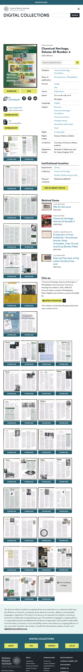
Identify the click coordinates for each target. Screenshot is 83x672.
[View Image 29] (29, 439)
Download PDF (11, 115)
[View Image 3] (29, 146)
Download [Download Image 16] (11, 364)
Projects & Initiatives (32, 666)
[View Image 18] (46, 351)
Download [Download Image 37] (29, 511)
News (28, 670)
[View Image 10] (11, 263)
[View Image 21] (29, 380)
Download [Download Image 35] (63, 482)
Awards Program (31, 668)
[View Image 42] (46, 527)
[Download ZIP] (5, 122)
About (11, 646)
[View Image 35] (64, 468)
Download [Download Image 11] (29, 276)
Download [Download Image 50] (46, 599)
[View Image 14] (11, 322)
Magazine (47, 668)
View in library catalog (54, 188)
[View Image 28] (11, 439)
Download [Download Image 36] (11, 511)
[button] (64, 300)
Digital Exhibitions (49, 666)
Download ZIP (11, 128)
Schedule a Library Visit (69, 661)
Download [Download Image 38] (46, 511)
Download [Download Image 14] (11, 335)
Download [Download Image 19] (63, 364)
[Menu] (79, 9)
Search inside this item (52, 62)
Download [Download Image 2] (11, 159)
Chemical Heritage (62, 171)
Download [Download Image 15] (29, 335)
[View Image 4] (11, 175)
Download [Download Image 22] (46, 393)
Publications (47, 45)
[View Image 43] (64, 527)
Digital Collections (26, 15)
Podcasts (46, 670)
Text (55, 87)
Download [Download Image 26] (46, 423)
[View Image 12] (11, 292)
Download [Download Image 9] (29, 247)
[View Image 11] (29, 263)
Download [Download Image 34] (46, 482)
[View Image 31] (64, 439)
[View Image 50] (46, 586)
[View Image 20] (11, 380)
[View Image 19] (64, 351)
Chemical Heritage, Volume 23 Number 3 (64, 220)
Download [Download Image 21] (29, 393)
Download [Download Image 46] (46, 570)
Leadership (29, 661)
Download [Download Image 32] (11, 482)
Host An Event (65, 664)
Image (57, 83)
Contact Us (64, 668)
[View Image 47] (64, 557)
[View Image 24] (11, 410)
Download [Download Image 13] (29, 306)
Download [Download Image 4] (11, 188)
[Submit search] (77, 62)
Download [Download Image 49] (29, 599)
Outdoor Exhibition (49, 663)
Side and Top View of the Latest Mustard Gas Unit (66, 261)
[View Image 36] (11, 498)
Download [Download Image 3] (29, 159)
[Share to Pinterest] (30, 98)
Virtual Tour (47, 661)
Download (11, 91)
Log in (72, 646)
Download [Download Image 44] (11, 570)
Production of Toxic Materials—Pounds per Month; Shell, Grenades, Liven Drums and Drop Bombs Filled (65, 240)
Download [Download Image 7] (29, 218)
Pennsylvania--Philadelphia (65, 77)
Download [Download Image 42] (46, 540)
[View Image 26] (46, 410)
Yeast (56, 128)
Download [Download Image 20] (11, 393)
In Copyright (59, 132)
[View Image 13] (29, 292)
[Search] (61, 15)
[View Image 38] (46, 498)
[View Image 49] (29, 586)
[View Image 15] (29, 322)
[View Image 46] (46, 557)
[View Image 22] (46, 380)
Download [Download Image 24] (11, 423)
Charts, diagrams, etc (62, 232)
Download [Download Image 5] (29, 188)
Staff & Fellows (30, 663)
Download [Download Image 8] (11, 247)
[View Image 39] (64, 498)
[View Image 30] (46, 439)
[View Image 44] (11, 557)
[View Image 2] (11, 146)
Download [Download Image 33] (29, 482)
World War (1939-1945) (63, 124)
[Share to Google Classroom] (35, 98)
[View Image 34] (46, 468)
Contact (51, 646)
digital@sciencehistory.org (15, 628)
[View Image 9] (29, 234)
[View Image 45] (29, 557)
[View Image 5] (29, 175)
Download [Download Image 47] (63, 570)
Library (57, 167)
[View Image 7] (29, 205)
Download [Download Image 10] (11, 276)
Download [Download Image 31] (63, 452)
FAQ (31, 646)
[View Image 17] (29, 351)
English (57, 103)
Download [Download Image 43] (63, 540)
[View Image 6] (11, 205)
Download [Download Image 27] (63, 423)
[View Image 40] (11, 527)
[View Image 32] (11, 468)
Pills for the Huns (62, 206)
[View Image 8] (11, 234)
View (29, 91)
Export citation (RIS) (52, 301)
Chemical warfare (61, 117)
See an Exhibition (66, 657)
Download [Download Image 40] (11, 540)
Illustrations (59, 204)
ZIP (10, 121)
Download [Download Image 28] (11, 452)
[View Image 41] (29, 527)
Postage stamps (60, 120)
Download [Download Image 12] (11, 306)
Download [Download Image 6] (11, 218)
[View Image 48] (11, 586)
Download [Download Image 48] (11, 599)
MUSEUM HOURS (49, 657)
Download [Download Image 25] (29, 423)
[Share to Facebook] (24, 98)
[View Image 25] (29, 410)
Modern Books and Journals (65, 175)
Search (75, 15)
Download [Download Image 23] (63, 393)
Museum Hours (41, 2)
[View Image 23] (64, 380)
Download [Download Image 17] (29, 364)
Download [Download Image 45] (29, 570)
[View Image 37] (29, 498)
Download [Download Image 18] (46, 364)
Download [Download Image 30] (46, 452)
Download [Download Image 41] (29, 540)
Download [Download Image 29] (29, 452)
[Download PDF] (5, 108)
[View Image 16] (11, 351)
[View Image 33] (29, 468)
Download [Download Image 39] (63, 511)
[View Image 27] (64, 410)
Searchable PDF (15, 107)
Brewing (57, 107)
